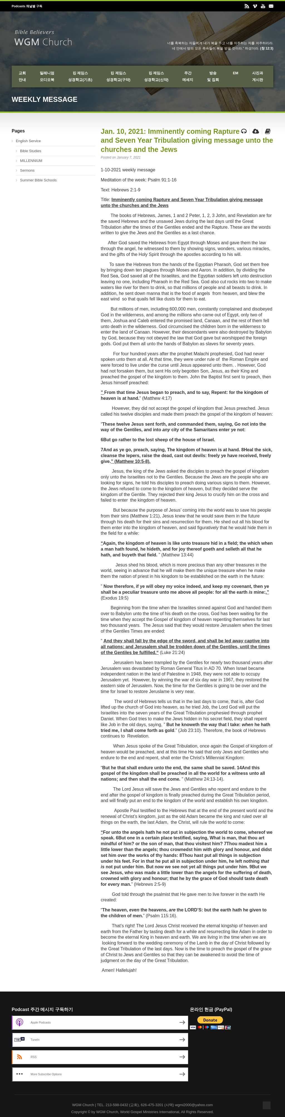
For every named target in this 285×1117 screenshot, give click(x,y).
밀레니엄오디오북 (47, 76)
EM (236, 73)
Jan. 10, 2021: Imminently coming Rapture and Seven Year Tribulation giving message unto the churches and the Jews (187, 140)
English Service (28, 141)
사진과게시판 (257, 76)
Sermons (27, 170)
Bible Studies (30, 151)
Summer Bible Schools (38, 180)
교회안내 (22, 76)
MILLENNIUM (31, 161)
